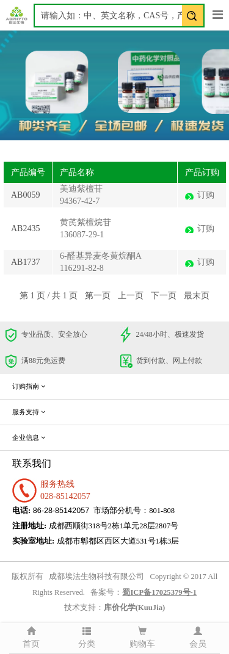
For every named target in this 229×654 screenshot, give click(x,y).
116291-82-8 (82, 268)
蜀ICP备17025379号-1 (159, 592)
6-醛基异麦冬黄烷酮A (101, 256)
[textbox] (119, 15)
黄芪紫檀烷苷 (85, 222)
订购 (205, 194)
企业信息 (28, 437)
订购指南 (28, 386)
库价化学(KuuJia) (134, 607)
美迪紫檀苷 (81, 188)
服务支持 (28, 411)
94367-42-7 (80, 201)
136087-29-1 (82, 234)
